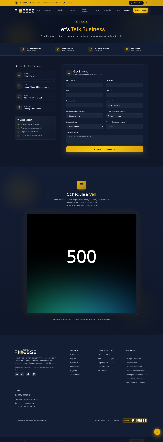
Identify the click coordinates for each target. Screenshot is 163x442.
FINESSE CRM (104, 367)
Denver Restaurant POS (135, 371)
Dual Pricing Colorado (134, 378)
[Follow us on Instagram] (34, 374)
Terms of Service (113, 420)
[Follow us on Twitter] (22, 374)
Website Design (104, 355)
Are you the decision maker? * (116, 122)
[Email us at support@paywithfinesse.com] (35, 85)
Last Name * (110, 80)
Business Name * (72, 101)
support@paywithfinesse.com (27, 399)
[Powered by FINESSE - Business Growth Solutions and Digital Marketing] (135, 420)
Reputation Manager (106, 363)
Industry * (109, 101)
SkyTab (73, 359)
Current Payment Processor (115, 111)
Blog (118, 10)
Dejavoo (73, 371)
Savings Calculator (133, 359)
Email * (68, 91)
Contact (127, 10)
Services (74, 10)
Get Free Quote (140, 10)
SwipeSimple (75, 367)
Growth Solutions (86, 10)
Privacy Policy (100, 420)
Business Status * (72, 122)
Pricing (96, 10)
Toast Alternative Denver (135, 382)
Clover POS (75, 355)
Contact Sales (137, 439)
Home (38, 10)
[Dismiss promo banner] (146, 2)
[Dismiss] (147, 438)
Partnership (108, 10)
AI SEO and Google (106, 359)
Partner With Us (132, 363)
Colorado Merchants (134, 367)
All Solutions (75, 375)
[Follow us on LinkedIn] (17, 374)
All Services (102, 371)
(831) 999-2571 (24, 395)
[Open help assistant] (157, 432)
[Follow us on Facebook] (28, 374)
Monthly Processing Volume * (76, 111)
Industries (61, 10)
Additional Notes (72, 133)
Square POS (75, 363)
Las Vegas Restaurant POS (136, 375)
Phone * (109, 91)
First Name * (70, 80)
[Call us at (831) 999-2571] (35, 75)
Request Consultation (104, 149)
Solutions (48, 10)
